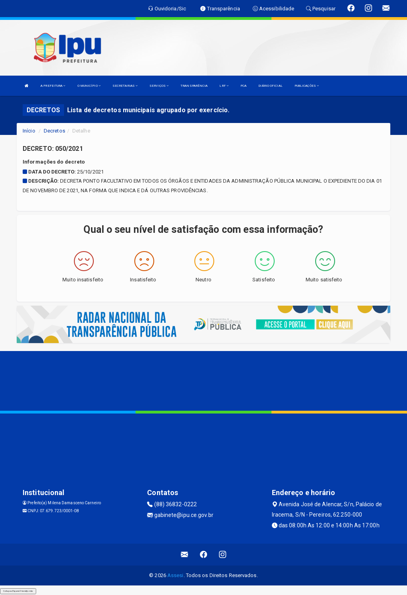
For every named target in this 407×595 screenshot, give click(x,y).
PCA (243, 86)
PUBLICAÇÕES (307, 86)
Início (29, 131)
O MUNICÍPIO (89, 86)
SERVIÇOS (159, 86)
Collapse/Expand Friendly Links (18, 591)
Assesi (175, 575)
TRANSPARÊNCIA (193, 86)
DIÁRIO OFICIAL (270, 86)
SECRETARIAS (125, 86)
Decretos (54, 131)
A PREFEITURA (53, 86)
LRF (224, 86)
